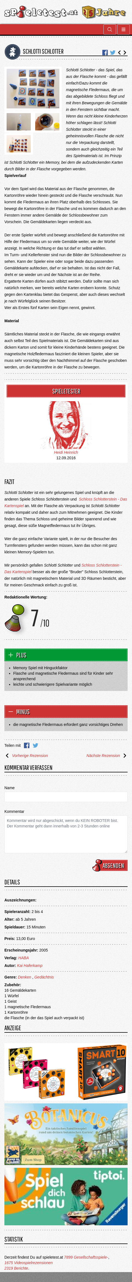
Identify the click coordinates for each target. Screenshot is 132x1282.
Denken (24, 977)
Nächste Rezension (107, 755)
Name (9, 788)
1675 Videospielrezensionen (28, 1263)
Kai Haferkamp (30, 965)
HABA (23, 958)
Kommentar (14, 811)
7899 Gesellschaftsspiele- (86, 1257)
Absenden (111, 865)
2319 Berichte (16, 1268)
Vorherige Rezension (26, 755)
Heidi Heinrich (66, 452)
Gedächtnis (44, 977)
